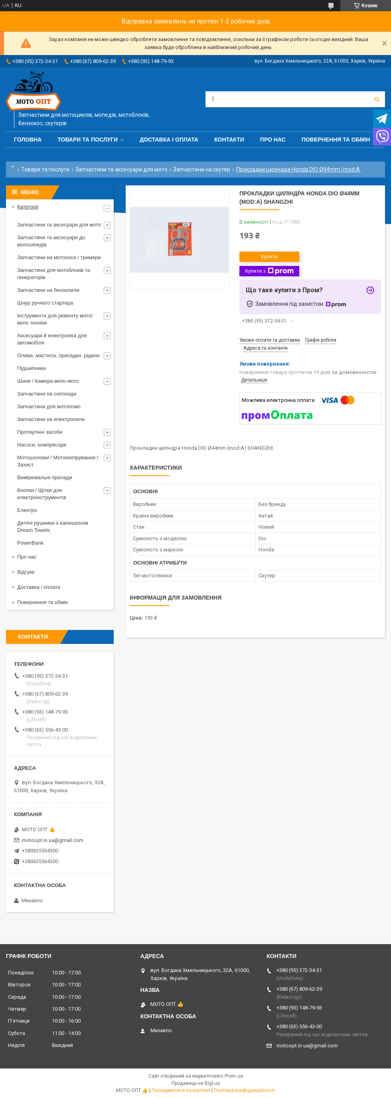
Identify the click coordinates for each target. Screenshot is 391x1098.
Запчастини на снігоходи (46, 394)
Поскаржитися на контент (181, 1090)
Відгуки (25, 572)
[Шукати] (377, 99)
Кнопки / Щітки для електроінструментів (41, 493)
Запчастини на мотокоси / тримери (59, 257)
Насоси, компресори (41, 445)
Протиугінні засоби (40, 432)
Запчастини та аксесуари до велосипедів (51, 241)
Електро (27, 510)
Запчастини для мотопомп (49, 406)
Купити (269, 257)
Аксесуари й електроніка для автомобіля (52, 339)
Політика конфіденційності (244, 1090)
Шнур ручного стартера (45, 303)
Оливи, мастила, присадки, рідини (58, 355)
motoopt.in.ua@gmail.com (52, 840)
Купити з (269, 271)
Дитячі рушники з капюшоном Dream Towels (52, 526)
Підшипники (31, 368)
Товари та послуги (87, 139)
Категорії (27, 207)
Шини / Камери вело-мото (48, 381)
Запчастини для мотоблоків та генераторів (53, 273)
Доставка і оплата (169, 139)
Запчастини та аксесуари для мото (121, 169)
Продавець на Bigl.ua (196, 1083)
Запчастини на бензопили (48, 290)
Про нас (273, 139)
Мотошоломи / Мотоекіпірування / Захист (57, 461)
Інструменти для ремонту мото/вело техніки (55, 319)
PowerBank (30, 543)
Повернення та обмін (336, 139)
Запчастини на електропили (51, 419)
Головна (27, 139)
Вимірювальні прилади (44, 477)
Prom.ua (234, 1076)
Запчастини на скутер (201, 169)
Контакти (229, 139)
